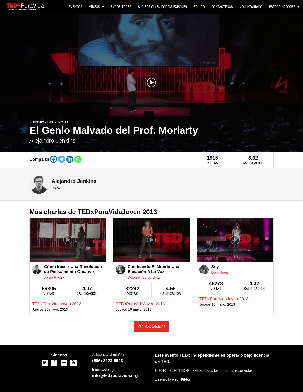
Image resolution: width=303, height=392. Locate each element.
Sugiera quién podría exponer (162, 7)
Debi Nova (219, 273)
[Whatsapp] (78, 159)
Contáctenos (222, 7)
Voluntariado (251, 7)
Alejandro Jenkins (74, 181)
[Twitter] (61, 159)
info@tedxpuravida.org (115, 375)
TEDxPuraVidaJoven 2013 (56, 303)
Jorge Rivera (54, 278)
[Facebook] (53, 159)
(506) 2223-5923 (107, 360)
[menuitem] (75, 7)
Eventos (75, 7)
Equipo (199, 7)
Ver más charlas (151, 326)
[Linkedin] (69, 159)
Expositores (121, 7)
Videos (94, 7)
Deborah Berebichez (144, 278)
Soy (215, 266)
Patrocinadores (282, 7)
